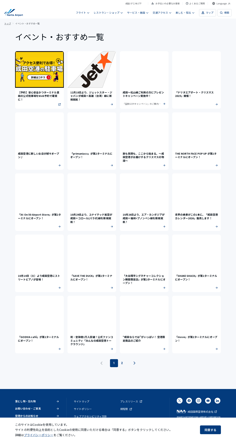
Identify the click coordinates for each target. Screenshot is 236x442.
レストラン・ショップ (108, 12)
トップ (7, 23)
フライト (83, 12)
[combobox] (221, 3)
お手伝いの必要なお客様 (165, 3)
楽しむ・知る (185, 12)
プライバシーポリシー (38, 435)
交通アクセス (162, 12)
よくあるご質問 (195, 3)
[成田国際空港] (13, 12)
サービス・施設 (138, 12)
